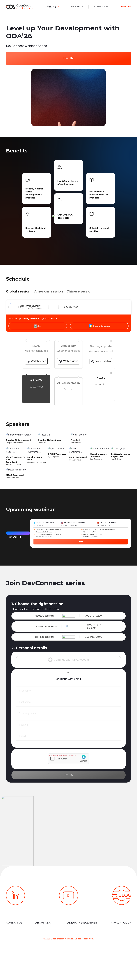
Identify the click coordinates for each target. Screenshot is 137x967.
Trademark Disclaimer (80, 922)
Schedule (101, 6)
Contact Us (14, 922)
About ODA (43, 922)
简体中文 (52, 7)
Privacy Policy (120, 922)
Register (125, 6)
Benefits (77, 6)
